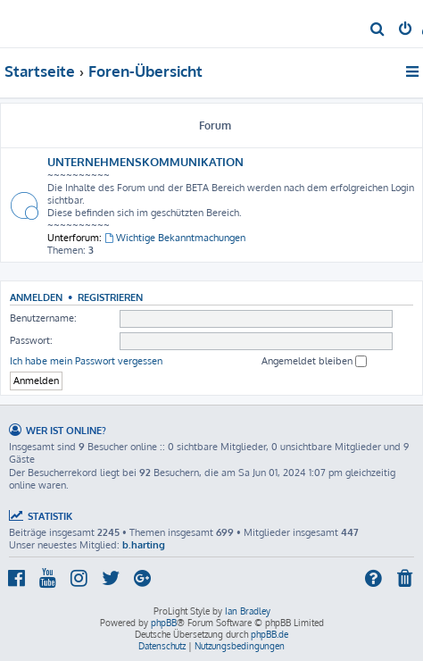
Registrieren (110, 297)
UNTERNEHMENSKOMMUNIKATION (145, 161)
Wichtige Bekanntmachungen (174, 237)
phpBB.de (269, 634)
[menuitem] (378, 30)
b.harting (143, 545)
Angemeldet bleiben (314, 361)
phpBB (164, 622)
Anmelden (36, 297)
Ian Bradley (247, 611)
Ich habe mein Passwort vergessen (86, 361)
